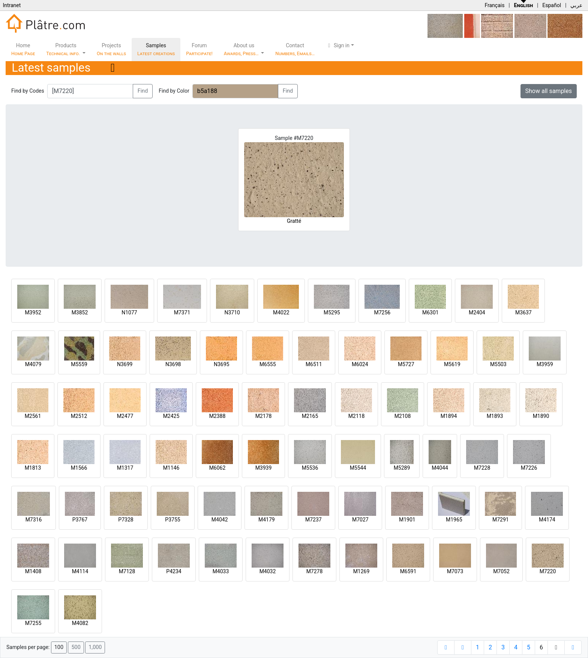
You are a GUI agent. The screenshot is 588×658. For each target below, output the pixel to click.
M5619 (452, 364)
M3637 (523, 312)
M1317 (125, 468)
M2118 (356, 416)
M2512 (79, 416)
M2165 (310, 416)
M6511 (314, 364)
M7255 (33, 623)
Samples (156, 49)
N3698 (173, 364)
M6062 (217, 468)
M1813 (33, 468)
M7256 (382, 312)
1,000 (95, 647)
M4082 (80, 623)
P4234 (173, 571)
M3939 (263, 468)
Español (551, 5)
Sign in (338, 45)
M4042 (220, 520)
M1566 (79, 468)
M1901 (407, 520)
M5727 (406, 364)
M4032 (268, 571)
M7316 (34, 520)
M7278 (314, 571)
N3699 (124, 364)
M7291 (500, 520)
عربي (576, 5)
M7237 (313, 520)
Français (494, 5)
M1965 (454, 520)
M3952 (33, 312)
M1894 (449, 416)
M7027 (360, 520)
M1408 (33, 571)
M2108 (402, 416)
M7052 (501, 571)
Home (23, 49)
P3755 (172, 520)
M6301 (430, 312)
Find (143, 91)
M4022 (281, 312)
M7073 (455, 571)
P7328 (125, 520)
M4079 (33, 364)
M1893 (495, 416)
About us (242, 49)
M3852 (80, 312)
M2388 (217, 416)
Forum (199, 49)
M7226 (529, 468)
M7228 (482, 468)
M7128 (127, 571)
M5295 (332, 312)
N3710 (232, 312)
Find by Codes (27, 91)
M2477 (125, 416)
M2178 (263, 416)
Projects (111, 49)
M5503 (498, 364)
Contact (295, 49)
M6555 (268, 364)
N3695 (221, 364)
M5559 (79, 364)
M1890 (541, 416)
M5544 (358, 468)
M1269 (361, 571)
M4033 (221, 571)
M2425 (171, 416)
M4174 (547, 520)
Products (63, 49)
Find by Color (174, 91)
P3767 (79, 520)
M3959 (545, 364)
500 (75, 647)
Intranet (12, 5)
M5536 (310, 468)
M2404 (477, 312)
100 (58, 647)
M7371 (182, 312)
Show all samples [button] (548, 91)
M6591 (408, 571)
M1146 (171, 468)
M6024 (360, 364)
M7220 (548, 571)
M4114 (80, 571)
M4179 (266, 520)
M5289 (402, 468)
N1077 (129, 312)
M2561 (33, 416)
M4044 (440, 468)
